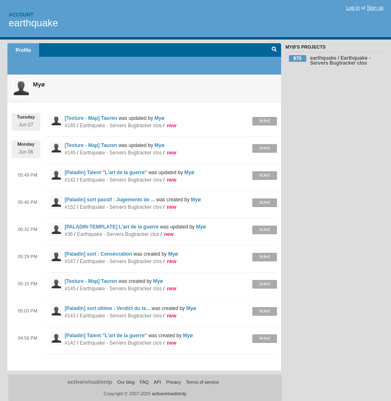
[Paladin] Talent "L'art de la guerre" (106, 172)
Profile (23, 50)
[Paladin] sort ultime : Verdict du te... (107, 308)
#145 (70, 125)
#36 (69, 234)
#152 (70, 207)
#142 (70, 180)
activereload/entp (89, 382)
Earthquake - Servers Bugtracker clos (121, 125)
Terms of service (202, 382)
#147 (70, 261)
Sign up (375, 8)
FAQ (144, 382)
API (157, 382)
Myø (159, 118)
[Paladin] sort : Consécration (98, 254)
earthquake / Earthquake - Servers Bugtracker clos (330, 60)
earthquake (33, 22)
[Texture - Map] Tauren (91, 118)
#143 (70, 316)
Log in (353, 8)
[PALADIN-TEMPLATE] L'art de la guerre (111, 227)
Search (274, 50)
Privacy (173, 382)
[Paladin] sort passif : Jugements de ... (110, 200)
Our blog (126, 382)
